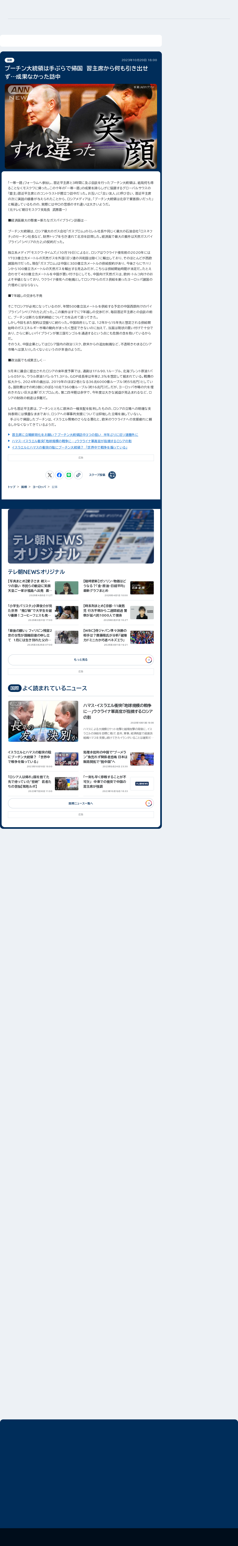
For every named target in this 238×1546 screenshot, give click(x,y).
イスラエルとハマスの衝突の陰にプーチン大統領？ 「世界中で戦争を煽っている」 (69, 447)
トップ (11, 487)
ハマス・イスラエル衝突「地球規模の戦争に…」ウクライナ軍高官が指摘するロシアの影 (72, 441)
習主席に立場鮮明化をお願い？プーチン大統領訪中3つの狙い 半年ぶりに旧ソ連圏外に (75, 434)
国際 (9, 60)
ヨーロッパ (39, 487)
